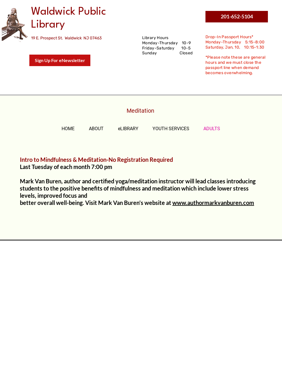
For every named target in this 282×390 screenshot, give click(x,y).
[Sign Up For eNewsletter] (59, 60)
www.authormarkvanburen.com (213, 202)
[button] (236, 16)
